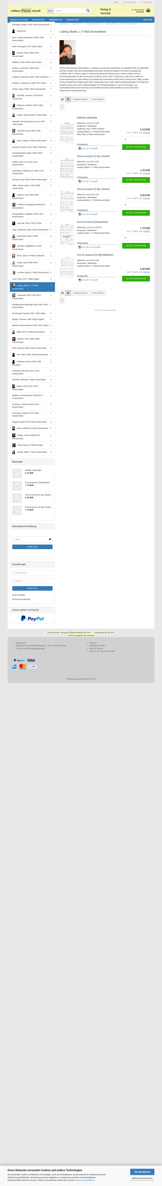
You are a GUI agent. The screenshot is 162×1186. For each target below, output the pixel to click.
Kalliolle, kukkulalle (87, 121)
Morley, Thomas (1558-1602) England (28, 323)
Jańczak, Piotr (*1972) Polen (26, 227)
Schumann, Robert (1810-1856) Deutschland (25, 417)
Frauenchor (38, 20)
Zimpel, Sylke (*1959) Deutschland (29, 455)
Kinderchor (73, 20)
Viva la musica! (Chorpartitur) (92, 225)
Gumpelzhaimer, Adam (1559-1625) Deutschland (27, 158)
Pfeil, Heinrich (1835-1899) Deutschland (29, 351)
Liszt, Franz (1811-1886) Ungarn (25, 282)
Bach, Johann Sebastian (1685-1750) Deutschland (28, 42)
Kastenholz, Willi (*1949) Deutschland (25, 241)
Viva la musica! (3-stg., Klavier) (93, 192)
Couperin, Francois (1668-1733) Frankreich (30, 80)
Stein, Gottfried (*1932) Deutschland (30, 432)
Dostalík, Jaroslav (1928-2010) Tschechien (27, 100)
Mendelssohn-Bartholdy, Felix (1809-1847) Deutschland (30, 309)
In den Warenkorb (136, 150)
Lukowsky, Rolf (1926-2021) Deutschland (26, 300)
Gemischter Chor (19, 20)
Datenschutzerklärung (84, 1180)
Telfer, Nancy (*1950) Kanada (27, 448)
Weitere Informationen (142, 1178)
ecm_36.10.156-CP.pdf (89, 250)
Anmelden (32, 550)
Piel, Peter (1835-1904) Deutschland (30, 358)
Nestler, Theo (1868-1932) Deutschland (26, 343)
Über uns (147, 20)
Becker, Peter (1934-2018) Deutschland (25, 57)
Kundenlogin (130, 2)
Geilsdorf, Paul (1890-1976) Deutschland (26, 135)
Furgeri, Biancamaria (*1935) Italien (29, 118)
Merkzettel (146, 2)
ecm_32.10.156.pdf (88, 217)
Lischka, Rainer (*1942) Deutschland (30, 276)
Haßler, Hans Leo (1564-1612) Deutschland (25, 166)
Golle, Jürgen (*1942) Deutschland (29, 144)
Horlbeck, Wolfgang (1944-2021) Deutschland (28, 209)
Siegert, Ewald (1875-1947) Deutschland (29, 425)
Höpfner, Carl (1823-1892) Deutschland (25, 199)
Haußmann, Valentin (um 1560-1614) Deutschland (28, 175)
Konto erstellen (18, 598)
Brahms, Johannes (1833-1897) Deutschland (25, 72)
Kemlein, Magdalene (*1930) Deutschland (27, 251)
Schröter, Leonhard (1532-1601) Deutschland (25, 409)
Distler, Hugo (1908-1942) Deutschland (28, 92)
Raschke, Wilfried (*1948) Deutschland (29, 383)
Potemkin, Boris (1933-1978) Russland (26, 366)
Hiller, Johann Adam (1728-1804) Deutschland (26, 190)
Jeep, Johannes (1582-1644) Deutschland (30, 233)
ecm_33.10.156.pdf (88, 283)
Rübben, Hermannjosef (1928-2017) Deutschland (27, 400)
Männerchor (55, 20)
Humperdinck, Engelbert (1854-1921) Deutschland (28, 218)
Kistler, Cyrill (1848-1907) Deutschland (25, 267)
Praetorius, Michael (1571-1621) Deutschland (26, 375)
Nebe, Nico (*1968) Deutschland (28, 335)
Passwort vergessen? (21, 602)
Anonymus (19, 35)
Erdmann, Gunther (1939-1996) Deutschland (27, 110)
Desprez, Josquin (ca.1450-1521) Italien (29, 86)
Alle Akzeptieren (142, 1172)
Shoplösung (72, 682)
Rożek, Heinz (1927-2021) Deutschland (25, 391)
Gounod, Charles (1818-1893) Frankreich (29, 150)
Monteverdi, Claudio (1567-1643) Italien (29, 317)
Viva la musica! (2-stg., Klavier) (93, 159)
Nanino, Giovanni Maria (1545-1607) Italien (30, 329)
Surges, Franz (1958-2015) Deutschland (26, 440)
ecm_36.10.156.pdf (88, 185)
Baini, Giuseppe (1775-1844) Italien (27, 50)
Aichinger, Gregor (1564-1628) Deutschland (30, 28)
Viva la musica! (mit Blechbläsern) (95, 258)
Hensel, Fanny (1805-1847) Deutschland (29, 183)
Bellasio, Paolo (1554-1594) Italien (26, 65)
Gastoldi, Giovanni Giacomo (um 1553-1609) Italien (28, 126)
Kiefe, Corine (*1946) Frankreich (28, 259)
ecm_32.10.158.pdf (88, 152)
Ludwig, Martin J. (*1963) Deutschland (25, 290)
